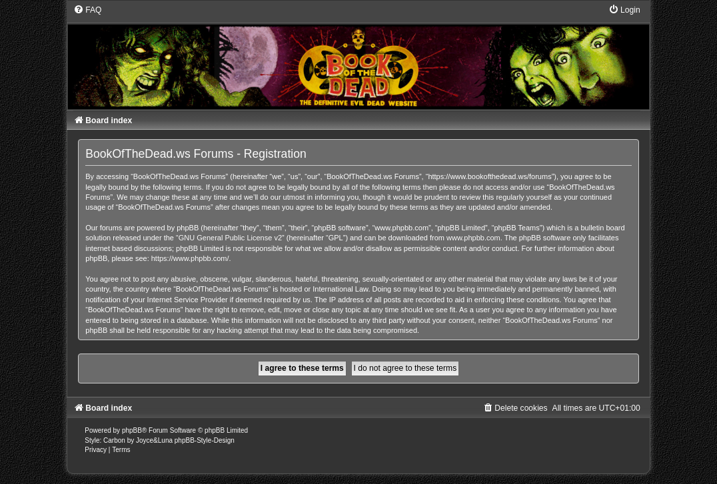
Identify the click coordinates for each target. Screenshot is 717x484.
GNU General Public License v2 (230, 238)
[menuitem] (87, 10)
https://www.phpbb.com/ (190, 258)
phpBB (132, 430)
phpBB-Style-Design (205, 440)
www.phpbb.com (473, 238)
